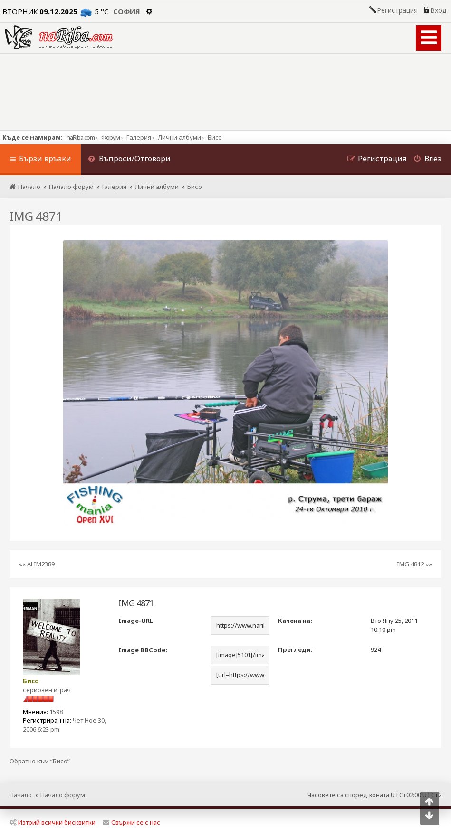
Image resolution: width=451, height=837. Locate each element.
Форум (110, 137)
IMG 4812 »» (414, 564)
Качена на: (295, 620)
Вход (438, 10)
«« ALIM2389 (37, 564)
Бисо (31, 681)
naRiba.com (81, 137)
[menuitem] (129, 159)
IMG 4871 (36, 216)
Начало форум (62, 794)
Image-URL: (136, 620)
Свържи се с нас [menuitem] (131, 822)
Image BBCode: (142, 650)
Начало (21, 794)
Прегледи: (295, 649)
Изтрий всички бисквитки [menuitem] (53, 822)
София (126, 11)
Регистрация (397, 10)
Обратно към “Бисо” (40, 761)
